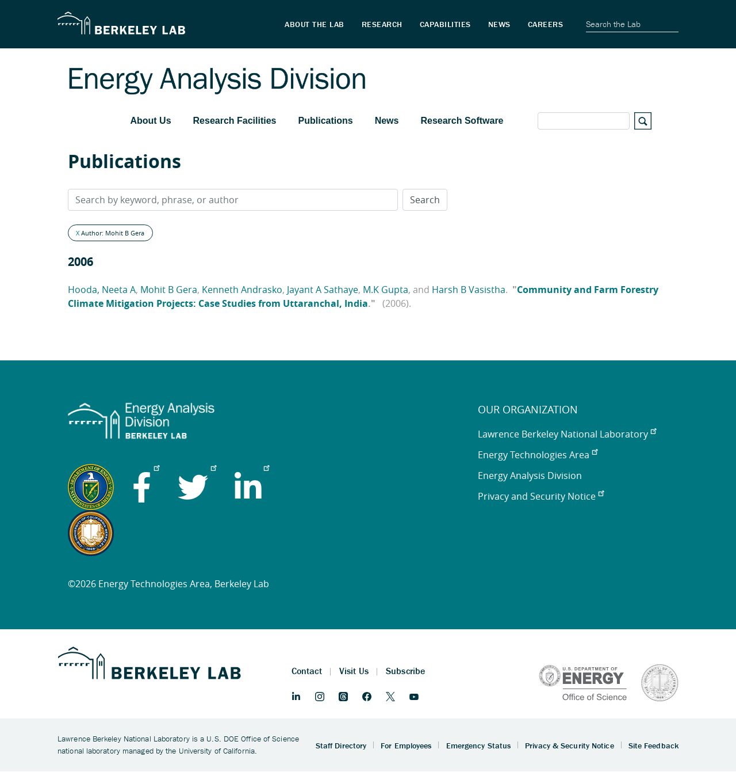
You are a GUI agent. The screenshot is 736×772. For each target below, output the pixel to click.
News (387, 121)
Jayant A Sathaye (322, 289)
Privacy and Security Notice (541, 496)
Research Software (461, 121)
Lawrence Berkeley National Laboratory (567, 434)
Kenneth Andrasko (242, 289)
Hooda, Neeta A (102, 289)
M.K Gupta (385, 289)
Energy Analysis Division (530, 475)
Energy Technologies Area (537, 454)
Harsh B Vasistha (468, 289)
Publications (325, 121)
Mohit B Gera (168, 289)
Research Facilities (235, 121)
